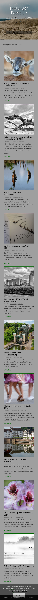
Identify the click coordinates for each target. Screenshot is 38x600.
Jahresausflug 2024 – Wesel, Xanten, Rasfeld (16, 300)
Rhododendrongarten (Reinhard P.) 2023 (18, 514)
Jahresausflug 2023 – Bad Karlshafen (15, 460)
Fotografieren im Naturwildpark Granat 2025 (17, 84)
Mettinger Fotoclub (19, 10)
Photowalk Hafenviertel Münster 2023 (18, 407)
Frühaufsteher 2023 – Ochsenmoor (19, 566)
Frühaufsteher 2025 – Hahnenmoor (13, 193)
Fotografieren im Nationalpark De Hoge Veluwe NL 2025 (18, 138)
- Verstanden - (19, 595)
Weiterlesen (8, 101)
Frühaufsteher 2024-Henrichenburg (13, 353)
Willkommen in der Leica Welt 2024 (16, 247)
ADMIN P (22, 88)
